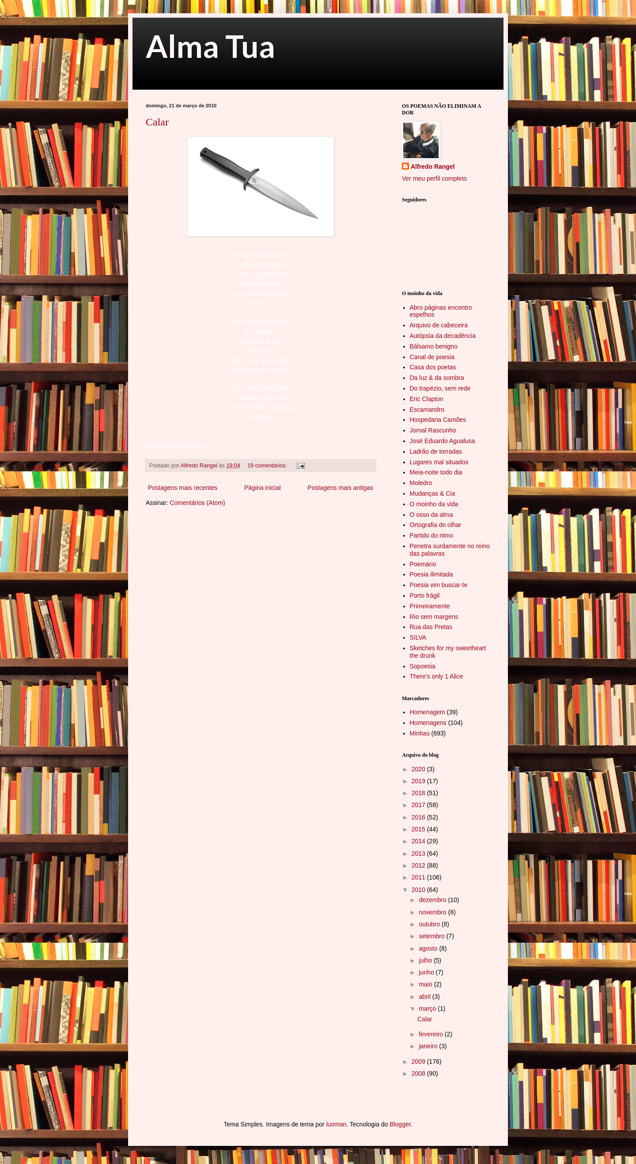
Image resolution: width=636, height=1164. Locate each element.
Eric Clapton (426, 398)
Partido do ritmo (432, 535)
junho (427, 972)
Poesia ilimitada (431, 574)
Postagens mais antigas (340, 487)
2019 (419, 781)
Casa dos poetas (433, 367)
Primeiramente (430, 606)
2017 (419, 804)
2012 (419, 865)
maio (426, 984)
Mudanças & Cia (432, 493)
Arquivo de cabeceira (439, 325)
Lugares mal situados (439, 462)
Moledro (421, 482)
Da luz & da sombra (437, 377)
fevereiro (431, 1034)
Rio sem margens (434, 616)
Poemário (423, 564)
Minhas (420, 733)
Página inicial (262, 487)
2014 (419, 841)
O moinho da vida (434, 504)
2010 (419, 889)
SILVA (418, 637)
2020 (419, 769)
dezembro (433, 899)
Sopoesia (422, 666)
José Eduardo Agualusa (442, 440)
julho (426, 960)
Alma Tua (210, 45)
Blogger (400, 1124)
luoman (336, 1124)
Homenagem (427, 712)
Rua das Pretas (431, 626)
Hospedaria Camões (438, 419)
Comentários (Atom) (197, 502)
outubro (430, 924)
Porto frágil (425, 595)
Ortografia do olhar (436, 524)
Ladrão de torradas (436, 451)
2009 (419, 1061)
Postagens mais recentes (182, 487)
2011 (419, 877)
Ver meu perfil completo (434, 178)
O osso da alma (431, 514)
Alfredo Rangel (433, 166)
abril (425, 996)
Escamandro (427, 409)
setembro (432, 936)
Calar (157, 122)
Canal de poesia (432, 356)
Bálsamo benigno (434, 346)
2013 (419, 853)
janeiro (429, 1046)
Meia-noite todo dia (436, 472)
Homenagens (428, 722)
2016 (419, 817)
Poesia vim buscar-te (439, 584)
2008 (419, 1073)
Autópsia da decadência (443, 335)
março (428, 1008)
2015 (419, 829)
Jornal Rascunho (433, 430)
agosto (429, 948)
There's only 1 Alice (436, 676)
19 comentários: (267, 466)
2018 (419, 792)
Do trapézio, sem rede (440, 388)
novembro (433, 912)
